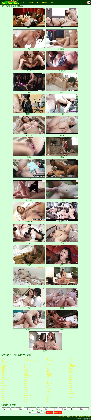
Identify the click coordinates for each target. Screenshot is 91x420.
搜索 (52, 2)
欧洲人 (3, 393)
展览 (2, 397)
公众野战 (49, 376)
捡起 (47, 370)
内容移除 (82, 417)
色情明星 (44, 2)
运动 (70, 362)
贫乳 (70, 358)
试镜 (2, 376)
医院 (25, 381)
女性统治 (4, 401)
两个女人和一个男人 (30, 360)
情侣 (2, 383)
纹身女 (71, 378)
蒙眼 (2, 368)
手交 (25, 374)
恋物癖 (26, 358)
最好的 (31, 2)
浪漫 (2, 391)
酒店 (25, 383)
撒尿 (47, 372)
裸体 (25, 399)
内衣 (25, 391)
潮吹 (70, 364)
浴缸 (2, 360)
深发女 (3, 370)
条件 (66, 417)
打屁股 (71, 360)
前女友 (3, 395)
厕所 (70, 385)
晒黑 (70, 376)
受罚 (47, 378)
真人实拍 (49, 383)
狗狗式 (3, 389)
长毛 (25, 393)
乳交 (70, 383)
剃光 (47, 397)
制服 (70, 387)
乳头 (47, 358)
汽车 (2, 372)
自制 (25, 380)
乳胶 (25, 387)
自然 (25, 401)
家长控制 (88, 417)
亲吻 (25, 385)
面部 (2, 399)
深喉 (2, 387)
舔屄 (47, 381)
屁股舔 (48, 389)
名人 (2, 378)
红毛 (47, 385)
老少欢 (48, 364)
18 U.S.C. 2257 (73, 417)
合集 (2, 381)
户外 (47, 366)
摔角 (70, 397)
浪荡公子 (72, 372)
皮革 (25, 389)
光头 (2, 358)
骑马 (47, 387)
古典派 (71, 391)
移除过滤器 (57, 412)
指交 (25, 362)
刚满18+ (71, 380)
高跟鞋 (26, 378)
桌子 (70, 374)
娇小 (47, 368)
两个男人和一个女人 (30, 395)
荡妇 (47, 401)
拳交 (25, 364)
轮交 (25, 368)
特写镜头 (4, 380)
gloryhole (27, 372)
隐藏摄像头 (27, 376)
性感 (47, 395)
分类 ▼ (23, 2)
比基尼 (3, 366)
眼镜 (25, 370)
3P (70, 381)
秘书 (47, 391)
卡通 (2, 374)
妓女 (70, 395)
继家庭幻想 (72, 366)
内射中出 (4, 385)
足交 (25, 366)
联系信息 (61, 417)
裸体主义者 (50, 360)
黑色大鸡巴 (5, 362)
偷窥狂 (71, 393)
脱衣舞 (71, 370)
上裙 (70, 389)
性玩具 (48, 393)
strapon (71, 368)
